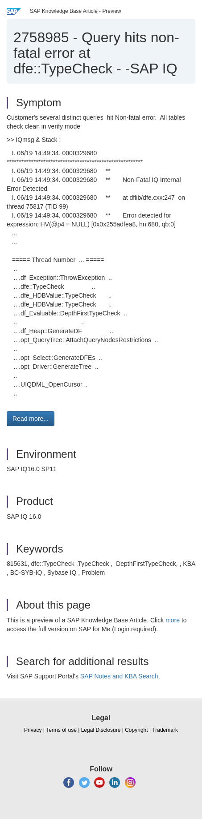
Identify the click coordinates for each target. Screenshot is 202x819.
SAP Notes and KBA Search (119, 676)
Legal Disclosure (101, 730)
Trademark (165, 730)
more (172, 620)
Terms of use (61, 730)
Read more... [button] (30, 418)
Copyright (136, 730)
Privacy (32, 730)
